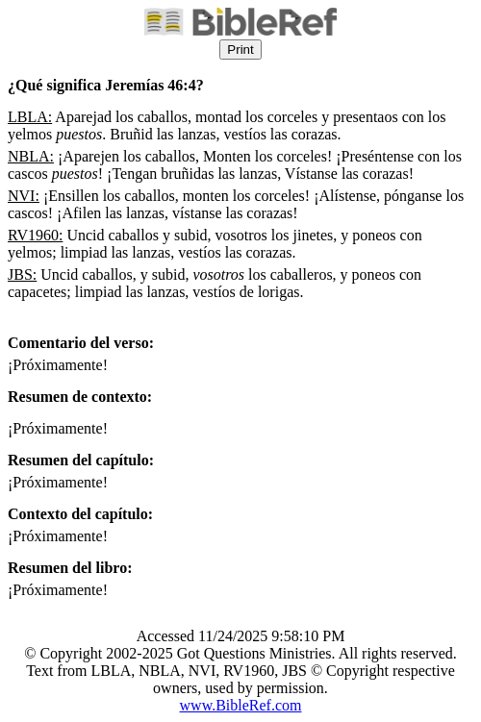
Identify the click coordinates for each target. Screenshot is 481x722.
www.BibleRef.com (241, 705)
